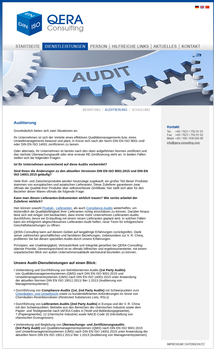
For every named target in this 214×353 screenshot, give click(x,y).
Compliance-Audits (99, 208)
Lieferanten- (64, 208)
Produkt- (48, 208)
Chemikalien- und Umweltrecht (36, 293)
